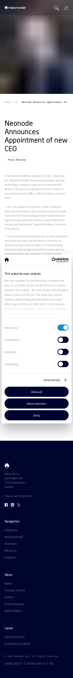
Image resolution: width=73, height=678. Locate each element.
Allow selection (36, 403)
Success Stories (15, 590)
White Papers (13, 611)
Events (9, 597)
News (8, 583)
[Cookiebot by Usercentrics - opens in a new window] (52, 260)
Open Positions (15, 637)
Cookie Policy (13, 663)
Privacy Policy (36, 663)
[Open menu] (65, 8)
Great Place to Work (17, 644)
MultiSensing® (14, 537)
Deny (36, 415)
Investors (11, 544)
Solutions (11, 530)
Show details (51, 380)
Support (10, 557)
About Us (11, 550)
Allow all (36, 392)
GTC (52, 663)
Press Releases (14, 604)
